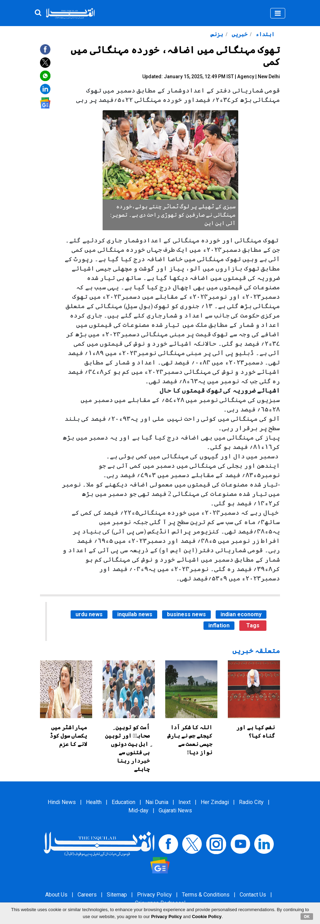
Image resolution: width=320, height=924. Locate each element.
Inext (184, 802)
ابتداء (264, 34)
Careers (87, 894)
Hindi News (62, 802)
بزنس (216, 34)
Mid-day (138, 810)
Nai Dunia (156, 802)
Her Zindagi (215, 802)
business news (186, 614)
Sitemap (117, 894)
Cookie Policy (207, 916)
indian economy (241, 614)
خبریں (238, 34)
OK (307, 916)
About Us (56, 894)
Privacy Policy (154, 894)
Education (123, 802)
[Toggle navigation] (277, 13)
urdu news (89, 614)
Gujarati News (175, 810)
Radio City (251, 802)
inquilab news (134, 614)
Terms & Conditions (206, 894)
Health (94, 802)
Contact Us (253, 894)
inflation (219, 625)
